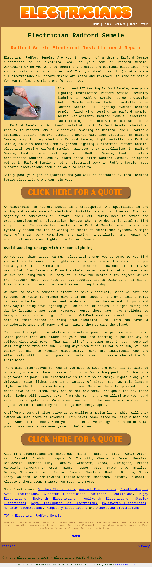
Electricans (24, 489)
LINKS (107, 24)
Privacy (143, 546)
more (89, 481)
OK (134, 565)
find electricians (30, 454)
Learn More (122, 565)
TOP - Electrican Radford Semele (32, 515)
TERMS (144, 24)
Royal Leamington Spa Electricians (64, 503)
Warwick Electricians (97, 489)
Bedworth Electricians (54, 498)
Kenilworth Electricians (105, 498)
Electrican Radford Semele (28, 57)
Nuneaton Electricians (23, 508)
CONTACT (120, 24)
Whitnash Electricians (112, 494)
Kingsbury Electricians (66, 508)
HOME (96, 24)
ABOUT (133, 24)
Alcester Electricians (64, 494)
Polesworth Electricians (124, 503)
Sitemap (8, 546)
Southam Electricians (56, 489)
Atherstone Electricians (117, 508)
